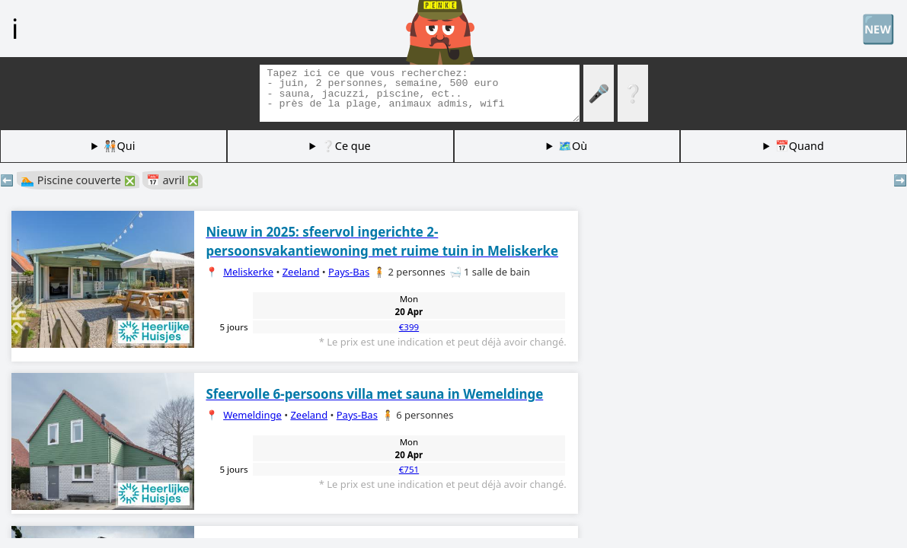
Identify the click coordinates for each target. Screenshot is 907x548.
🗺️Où (572, 146)
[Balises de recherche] (420, 93)
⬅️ (7, 180)
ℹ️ (14, 28)
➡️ (900, 180)
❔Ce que (346, 146)
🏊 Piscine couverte (78, 180)
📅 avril (172, 180)
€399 (409, 327)
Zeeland (301, 272)
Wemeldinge (252, 415)
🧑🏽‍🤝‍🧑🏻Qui (120, 146)
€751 (409, 469)
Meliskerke (248, 272)
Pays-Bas (348, 272)
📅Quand (799, 146)
